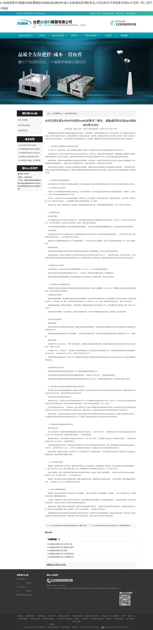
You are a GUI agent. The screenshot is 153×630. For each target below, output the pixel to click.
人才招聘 (107, 35)
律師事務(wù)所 (30, 616)
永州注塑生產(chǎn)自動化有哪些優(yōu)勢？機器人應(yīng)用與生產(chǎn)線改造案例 (78, 525)
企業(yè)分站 (120, 13)
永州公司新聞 (22, 120)
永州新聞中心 (57, 113)
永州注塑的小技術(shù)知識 (27, 145)
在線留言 (28, 595)
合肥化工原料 (76, 621)
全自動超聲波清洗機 (97, 619)
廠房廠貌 (124, 35)
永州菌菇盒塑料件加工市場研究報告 (61, 553)
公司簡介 (41, 35)
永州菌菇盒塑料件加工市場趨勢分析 (61, 557)
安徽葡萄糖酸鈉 (77, 616)
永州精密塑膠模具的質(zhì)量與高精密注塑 (32, 149)
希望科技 (75, 627)
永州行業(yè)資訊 (24, 125)
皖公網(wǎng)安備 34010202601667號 (117, 627)
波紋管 (77, 619)
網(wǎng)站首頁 (25, 35)
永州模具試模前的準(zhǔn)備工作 (29, 152)
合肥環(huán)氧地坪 (64, 616)
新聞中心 (74, 35)
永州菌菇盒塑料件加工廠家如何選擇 (61, 547)
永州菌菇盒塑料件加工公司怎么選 (60, 544)
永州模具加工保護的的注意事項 (29, 156)
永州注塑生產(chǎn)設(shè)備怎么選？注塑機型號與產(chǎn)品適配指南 (117, 525)
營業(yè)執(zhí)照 (53, 627)
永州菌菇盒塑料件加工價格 (57, 550)
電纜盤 (130, 616)
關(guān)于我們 (95, 13)
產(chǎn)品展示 (58, 35)
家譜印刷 (108, 619)
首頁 (48, 113)
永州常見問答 (22, 130)
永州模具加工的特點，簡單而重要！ (30, 160)
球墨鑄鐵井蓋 (42, 616)
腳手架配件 (84, 619)
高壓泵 (123, 616)
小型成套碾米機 (35, 619)
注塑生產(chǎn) (52, 133)
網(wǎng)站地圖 (108, 13)
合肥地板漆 (104, 616)
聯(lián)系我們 (131, 13)
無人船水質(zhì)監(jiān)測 (64, 619)
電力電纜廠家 (115, 616)
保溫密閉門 (51, 616)
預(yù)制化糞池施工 (48, 619)
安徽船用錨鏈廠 (118, 619)
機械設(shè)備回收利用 (92, 616)
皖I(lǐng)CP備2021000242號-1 (90, 627)
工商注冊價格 (130, 619)
